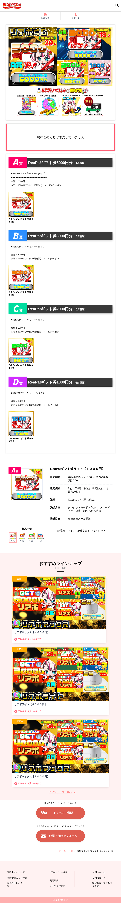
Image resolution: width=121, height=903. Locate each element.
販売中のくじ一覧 (16, 872)
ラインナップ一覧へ (60, 792)
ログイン (76, 16)
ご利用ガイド (99, 877)
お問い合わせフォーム (63, 836)
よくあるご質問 (63, 813)
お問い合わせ (99, 872)
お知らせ (45, 16)
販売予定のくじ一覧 (17, 877)
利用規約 (54, 880)
